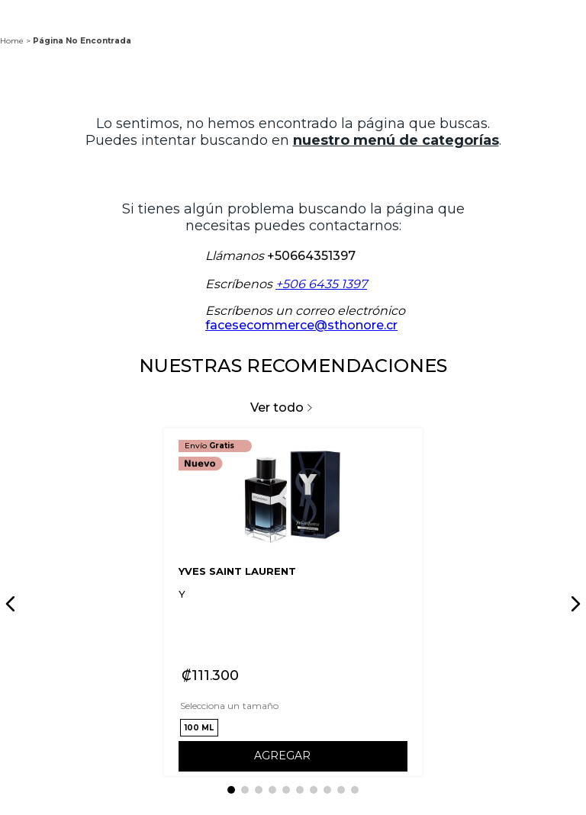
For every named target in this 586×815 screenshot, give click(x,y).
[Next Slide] (573, 603)
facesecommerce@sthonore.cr (301, 325)
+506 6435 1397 (321, 284)
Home (12, 41)
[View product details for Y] (293, 602)
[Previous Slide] (13, 603)
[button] (199, 727)
